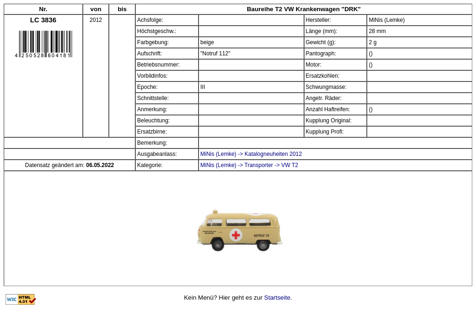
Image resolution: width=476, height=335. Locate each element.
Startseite (277, 297)
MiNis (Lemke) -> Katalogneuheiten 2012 (251, 154)
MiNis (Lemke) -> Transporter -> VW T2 (249, 165)
